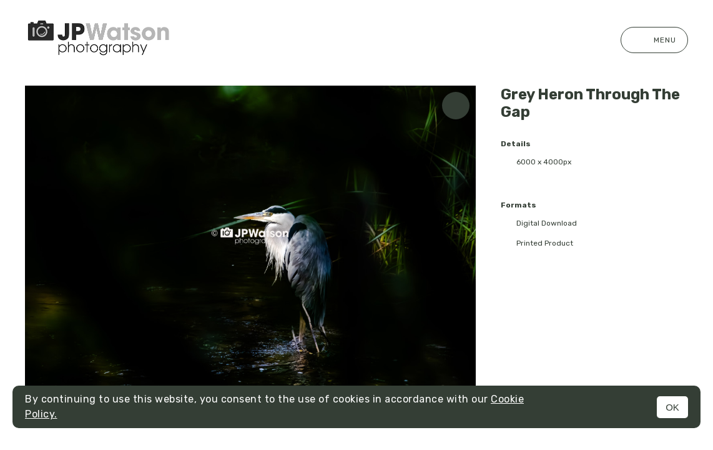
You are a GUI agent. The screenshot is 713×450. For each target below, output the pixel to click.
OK (672, 407)
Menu (654, 40)
